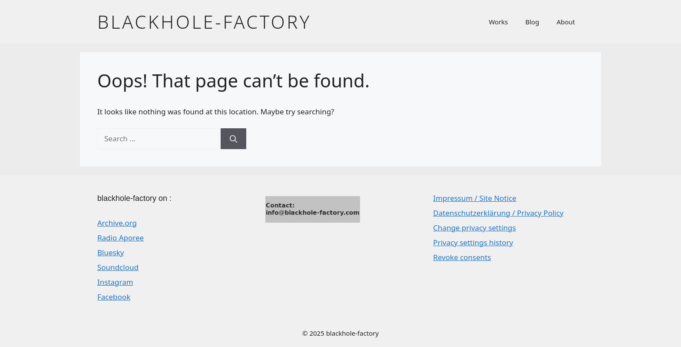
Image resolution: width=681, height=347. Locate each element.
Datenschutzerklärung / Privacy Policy (498, 213)
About (565, 21)
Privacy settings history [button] (473, 242)
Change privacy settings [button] (474, 228)
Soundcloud (118, 267)
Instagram (115, 282)
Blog (532, 21)
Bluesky (110, 252)
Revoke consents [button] (462, 257)
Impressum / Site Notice (474, 198)
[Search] (233, 138)
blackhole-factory (204, 21)
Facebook (113, 297)
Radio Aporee (120, 238)
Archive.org (117, 223)
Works (498, 21)
